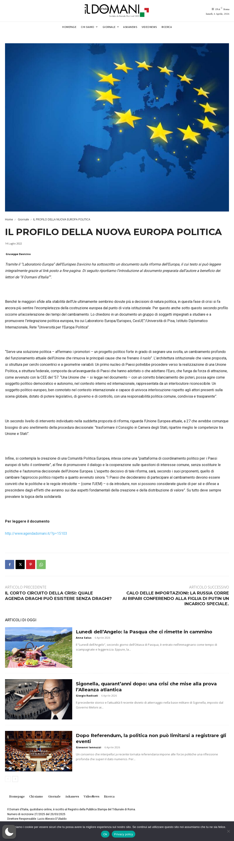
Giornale (23, 219)
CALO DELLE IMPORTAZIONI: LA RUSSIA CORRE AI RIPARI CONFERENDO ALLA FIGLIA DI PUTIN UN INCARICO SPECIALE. (175, 598)
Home (9, 219)
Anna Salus (83, 637)
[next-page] (15, 779)
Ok (105, 834)
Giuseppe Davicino (18, 254)
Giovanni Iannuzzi (88, 747)
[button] (9, 832)
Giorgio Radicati (87, 695)
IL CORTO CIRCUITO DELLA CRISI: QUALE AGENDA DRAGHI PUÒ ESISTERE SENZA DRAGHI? (58, 596)
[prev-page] (8, 779)
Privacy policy (123, 834)
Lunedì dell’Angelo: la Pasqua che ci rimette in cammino (144, 632)
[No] (228, 831)
